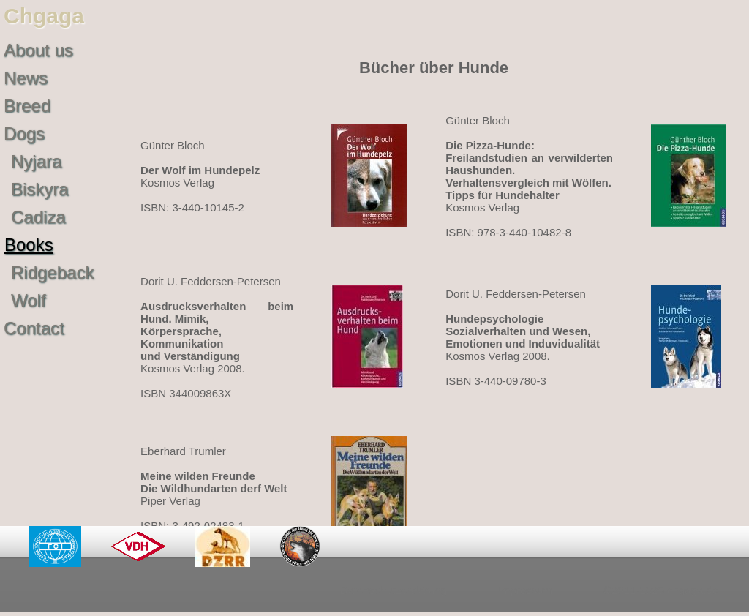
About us (38, 50)
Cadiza (38, 217)
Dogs (24, 133)
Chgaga (44, 16)
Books (28, 245)
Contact (34, 328)
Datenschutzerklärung (393, 590)
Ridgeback (52, 272)
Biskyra (40, 189)
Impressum (525, 590)
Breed (27, 106)
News (26, 78)
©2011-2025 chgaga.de (660, 590)
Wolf (28, 300)
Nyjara (36, 161)
